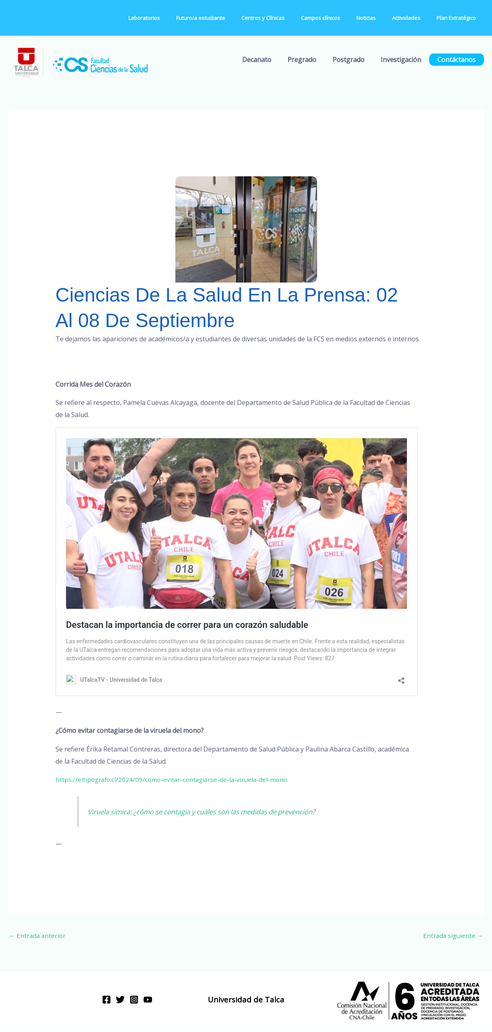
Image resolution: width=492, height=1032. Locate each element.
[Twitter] (120, 1000)
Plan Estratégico (459, 17)
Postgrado (357, 59)
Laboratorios (181, 17)
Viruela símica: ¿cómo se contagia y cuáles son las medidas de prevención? (211, 811)
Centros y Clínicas (288, 17)
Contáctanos (458, 59)
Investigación (406, 59)
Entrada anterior (38, 935)
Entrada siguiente (452, 935)
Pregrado (313, 59)
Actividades (414, 17)
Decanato (271, 59)
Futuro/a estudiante (231, 17)
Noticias (380, 17)
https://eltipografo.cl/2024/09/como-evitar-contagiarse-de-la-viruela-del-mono (174, 779)
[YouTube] (148, 1000)
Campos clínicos (340, 17)
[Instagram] (134, 1000)
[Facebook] (106, 1000)
